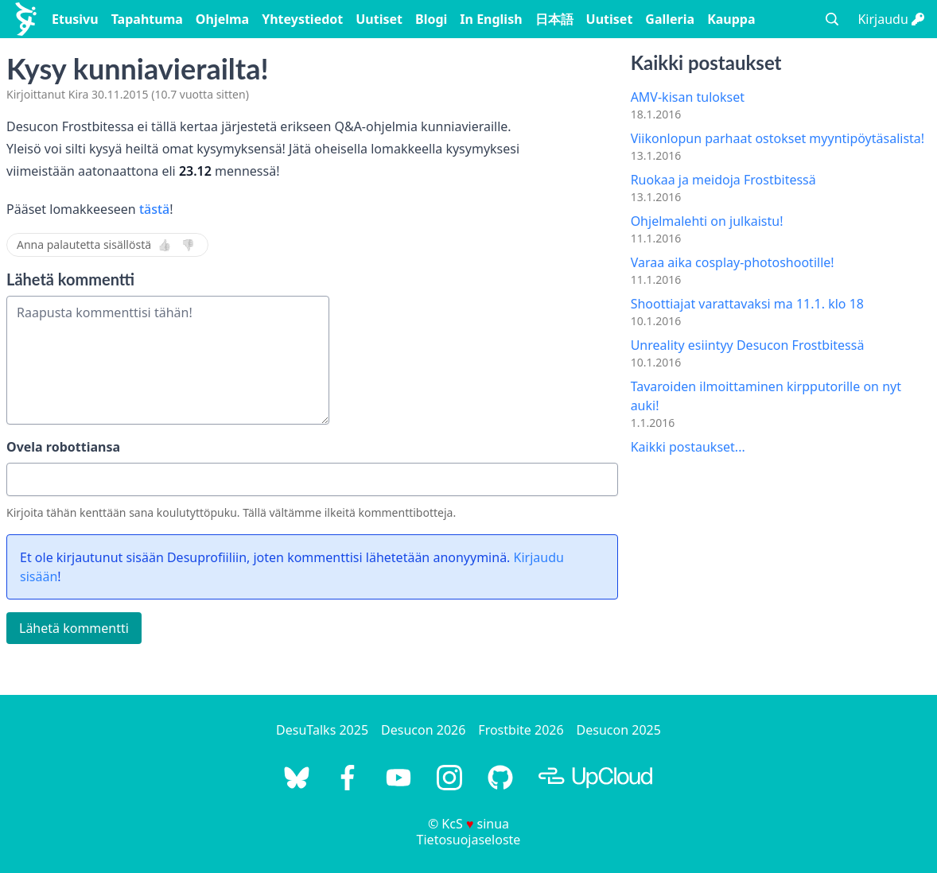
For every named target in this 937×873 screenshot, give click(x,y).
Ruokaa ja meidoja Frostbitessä (723, 179)
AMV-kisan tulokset (688, 97)
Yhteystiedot (302, 19)
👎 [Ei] (188, 244)
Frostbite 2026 (520, 730)
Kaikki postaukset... (688, 447)
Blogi (431, 19)
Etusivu (75, 19)
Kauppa (731, 19)
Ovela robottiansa (63, 447)
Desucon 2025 (619, 730)
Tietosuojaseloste (469, 839)
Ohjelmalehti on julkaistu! (707, 221)
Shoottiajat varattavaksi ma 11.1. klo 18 (747, 303)
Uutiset (379, 19)
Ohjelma (222, 19)
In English (491, 19)
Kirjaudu (890, 19)
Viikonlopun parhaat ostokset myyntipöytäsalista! (778, 138)
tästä (154, 209)
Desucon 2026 (423, 730)
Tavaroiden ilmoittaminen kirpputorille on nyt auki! (766, 396)
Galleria (669, 19)
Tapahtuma (147, 19)
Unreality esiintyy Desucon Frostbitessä (748, 345)
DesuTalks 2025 (322, 730)
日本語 (554, 19)
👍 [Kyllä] (164, 244)
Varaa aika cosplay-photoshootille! (732, 262)
